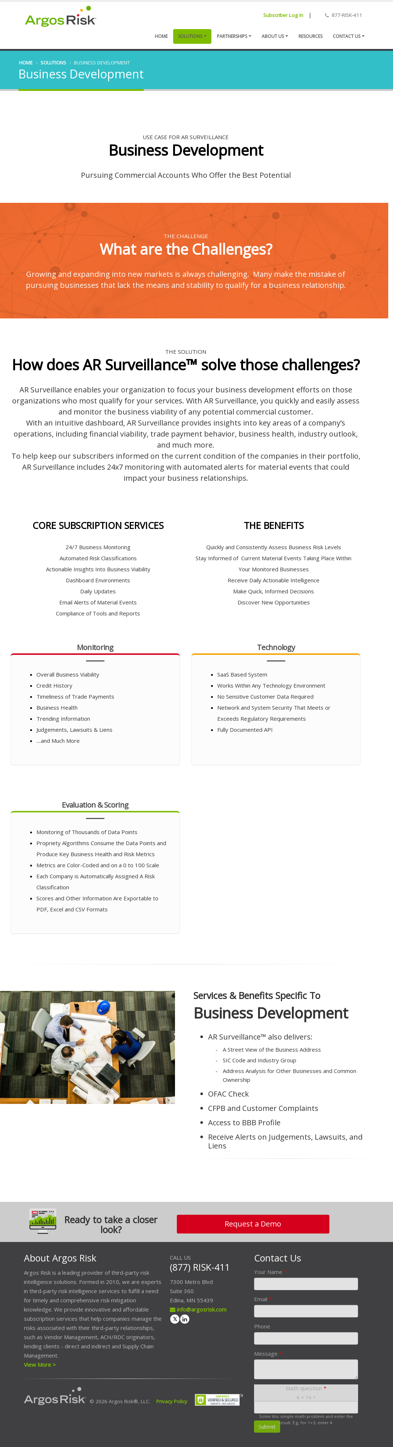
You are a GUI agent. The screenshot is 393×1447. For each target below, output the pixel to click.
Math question (306, 1388)
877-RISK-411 (347, 15)
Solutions (190, 36)
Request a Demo (253, 1224)
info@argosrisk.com (198, 1309)
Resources (310, 36)
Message (268, 1353)
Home (161, 36)
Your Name (270, 1271)
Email (263, 1299)
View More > (40, 1364)
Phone (262, 1326)
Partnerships (232, 36)
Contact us (346, 36)
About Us (273, 36)
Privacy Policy (171, 1401)
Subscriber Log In (283, 15)
